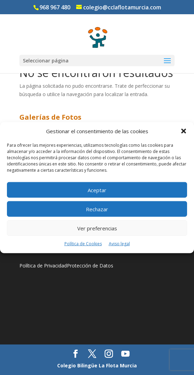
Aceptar (97, 190)
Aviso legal (119, 244)
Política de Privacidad (43, 265)
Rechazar (97, 209)
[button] (183, 131)
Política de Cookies (83, 244)
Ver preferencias (97, 228)
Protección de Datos (90, 265)
